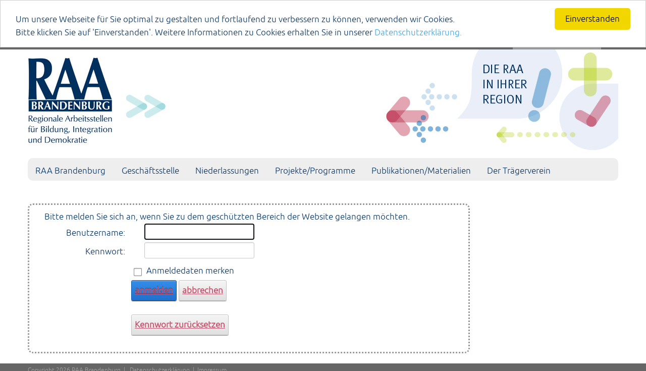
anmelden (154, 290)
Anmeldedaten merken (190, 271)
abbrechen (202, 290)
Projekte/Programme (315, 171)
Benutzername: (95, 233)
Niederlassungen (227, 171)
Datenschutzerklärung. (418, 32)
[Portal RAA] (323, 98)
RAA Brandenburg (70, 171)
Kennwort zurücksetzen (180, 325)
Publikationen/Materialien (421, 171)
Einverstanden (592, 19)
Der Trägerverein (519, 171)
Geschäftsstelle (150, 171)
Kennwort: (105, 251)
